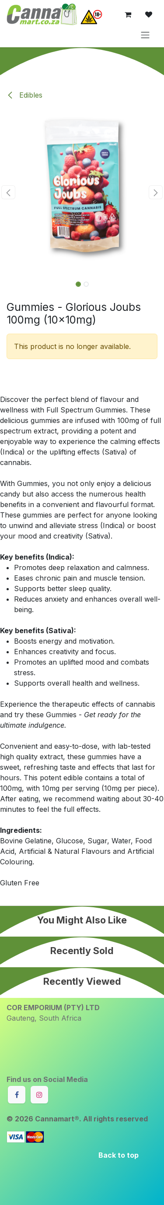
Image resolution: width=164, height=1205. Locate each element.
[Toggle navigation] (145, 34)
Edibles (24, 95)
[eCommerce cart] (127, 14)
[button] (8, 192)
